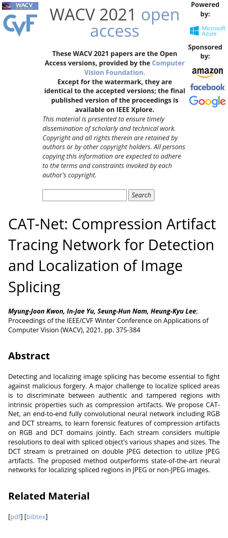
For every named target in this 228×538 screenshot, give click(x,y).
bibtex (36, 516)
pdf (15, 516)
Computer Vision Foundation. (134, 67)
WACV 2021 (92, 14)
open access (135, 22)
